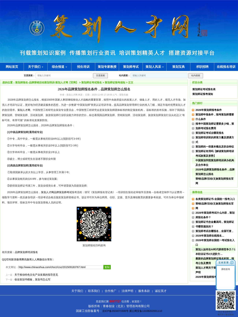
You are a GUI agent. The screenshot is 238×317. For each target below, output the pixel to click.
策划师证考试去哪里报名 (210, 132)
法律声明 (127, 290)
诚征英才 (161, 290)
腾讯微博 (26, 259)
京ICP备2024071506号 (115, 310)
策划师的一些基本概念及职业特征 (215, 146)
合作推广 (110, 290)
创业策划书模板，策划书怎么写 (32, 279)
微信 (41, 259)
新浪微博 (16, 259)
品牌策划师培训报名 (26, 252)
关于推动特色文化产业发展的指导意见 (36, 274)
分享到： (49, 259)
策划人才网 (23, 109)
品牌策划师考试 (63, 192)
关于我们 (35, 67)
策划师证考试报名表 (203, 89)
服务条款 (144, 290)
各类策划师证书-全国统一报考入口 (215, 199)
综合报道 (59, 67)
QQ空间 (6, 259)
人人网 (35, 259)
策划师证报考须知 (115, 82)
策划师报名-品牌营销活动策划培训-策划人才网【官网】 (46, 82)
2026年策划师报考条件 (209, 109)
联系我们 (94, 290)
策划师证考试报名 (91, 82)
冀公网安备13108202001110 (145, 310)
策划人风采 (155, 67)
